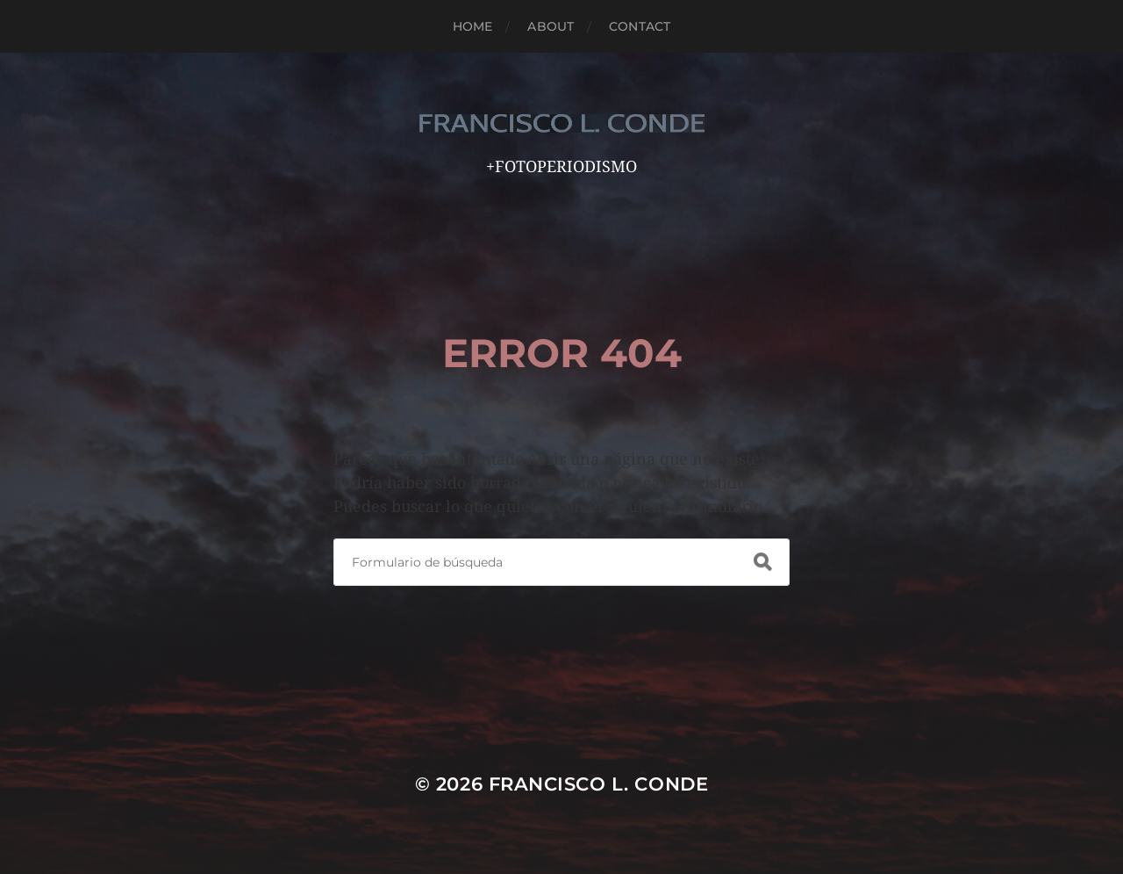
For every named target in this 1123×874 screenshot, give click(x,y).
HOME (473, 26)
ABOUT (550, 26)
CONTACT (639, 26)
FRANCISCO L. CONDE (599, 784)
